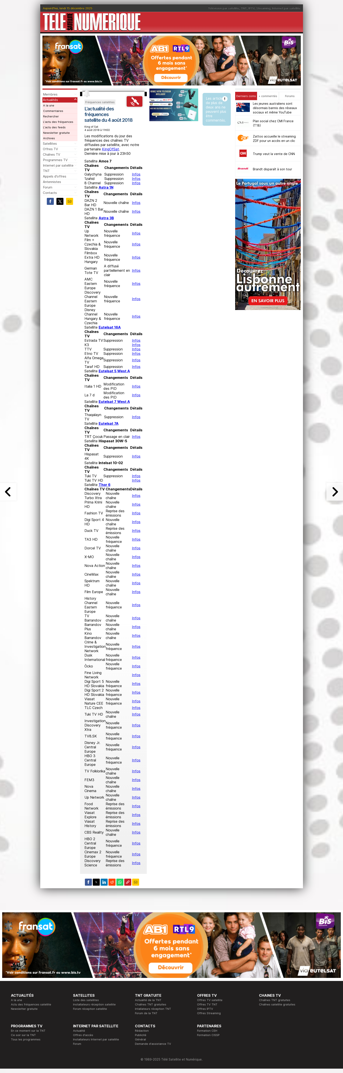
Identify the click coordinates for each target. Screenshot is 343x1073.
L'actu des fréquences (58, 122)
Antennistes (52, 182)
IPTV (251, 8)
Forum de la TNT (146, 1013)
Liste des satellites (86, 1000)
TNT (244, 8)
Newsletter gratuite (56, 132)
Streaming (263, 8)
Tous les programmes (25, 1039)
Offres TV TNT (207, 1004)
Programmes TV (55, 160)
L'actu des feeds (54, 127)
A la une (48, 105)
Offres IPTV (205, 1008)
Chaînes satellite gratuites (277, 1004)
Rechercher (51, 116)
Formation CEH (207, 1030)
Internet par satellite (286, 8)
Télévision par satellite (223, 8)
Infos (136, 174)
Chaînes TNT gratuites (150, 1004)
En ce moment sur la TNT (28, 1030)
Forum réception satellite (90, 1008)
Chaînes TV (51, 154)
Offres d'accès (83, 1035)
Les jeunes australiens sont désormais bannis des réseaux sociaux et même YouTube (275, 108)
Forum (47, 187)
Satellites (50, 143)
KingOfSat (110, 149)
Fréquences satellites (100, 102)
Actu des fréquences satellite (31, 1004)
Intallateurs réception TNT (153, 1008)
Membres (50, 94)
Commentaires (53, 111)
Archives (49, 138)
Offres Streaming (209, 1013)
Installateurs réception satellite (94, 1004)
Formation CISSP (208, 1035)
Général (140, 1039)
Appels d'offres (54, 176)
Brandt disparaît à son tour (272, 169)
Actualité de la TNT (148, 1000)
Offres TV (50, 149)
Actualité (79, 1030)
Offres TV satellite (209, 1000)
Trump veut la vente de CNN (274, 154)
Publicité (140, 1035)
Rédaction (142, 1030)
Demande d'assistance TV (153, 1043)
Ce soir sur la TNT (23, 1035)
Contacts (50, 193)
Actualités (50, 100)
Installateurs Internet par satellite (96, 1039)
